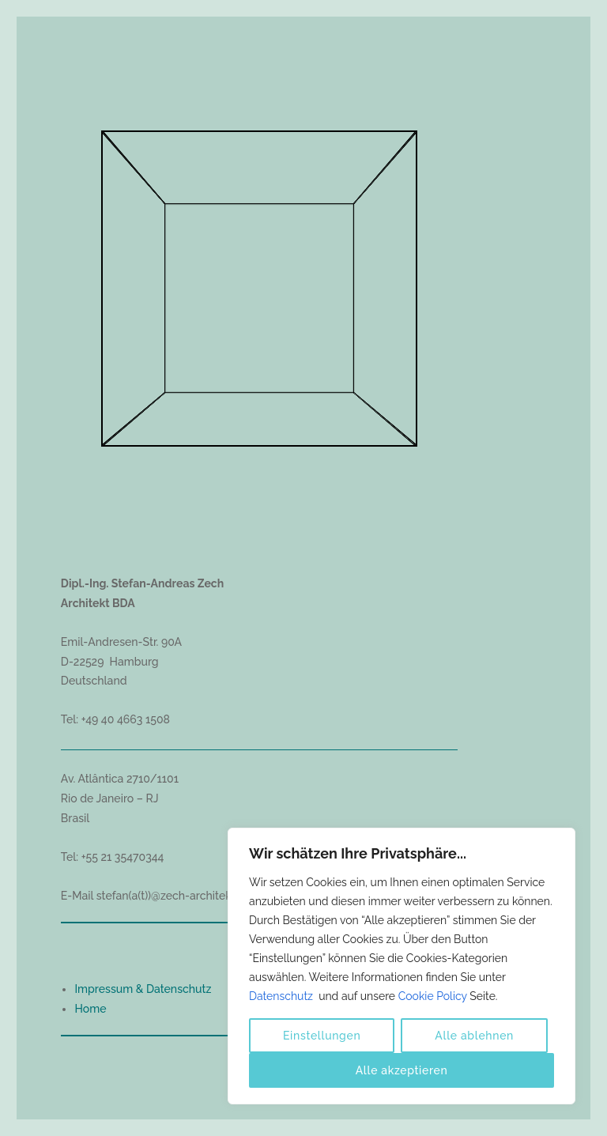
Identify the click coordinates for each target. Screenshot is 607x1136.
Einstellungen (321, 1035)
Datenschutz (282, 996)
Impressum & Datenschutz (142, 989)
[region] (401, 966)
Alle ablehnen (474, 1035)
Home (90, 1008)
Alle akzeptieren (402, 1070)
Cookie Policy (432, 996)
